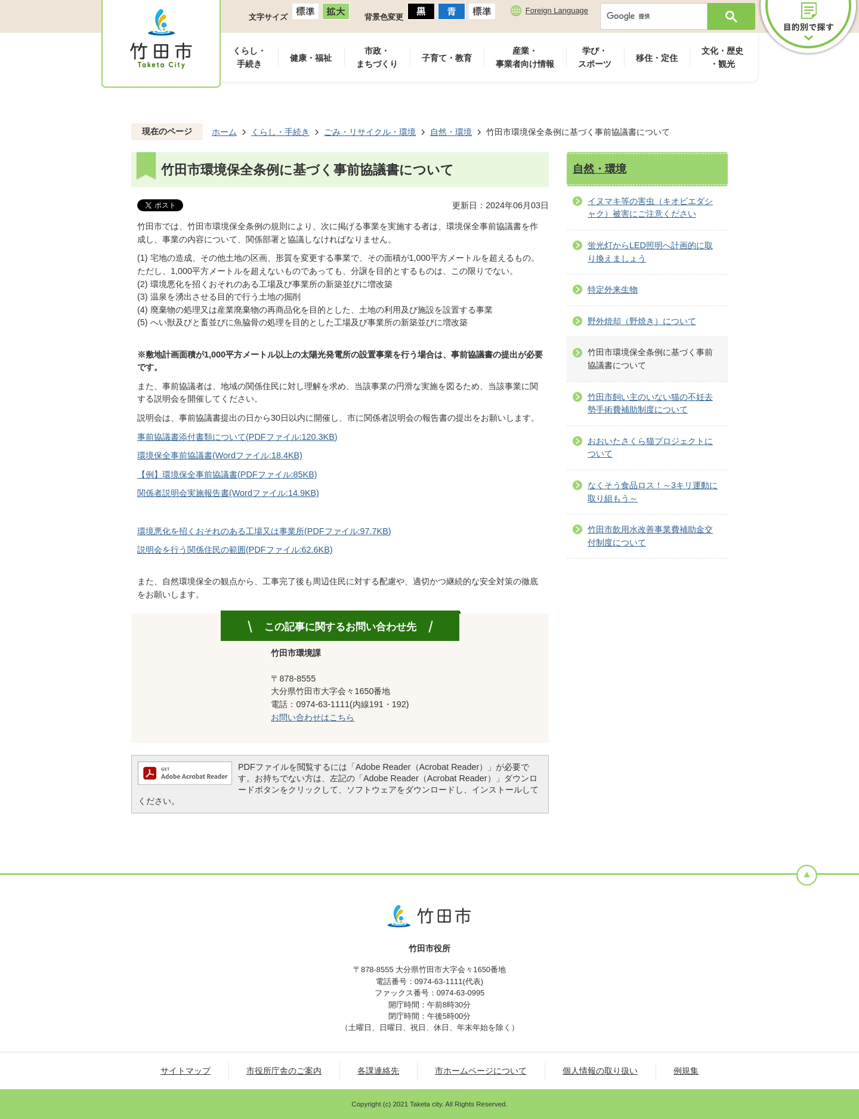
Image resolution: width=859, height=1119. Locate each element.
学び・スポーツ (594, 57)
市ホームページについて (481, 1070)
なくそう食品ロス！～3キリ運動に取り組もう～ (653, 491)
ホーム (224, 132)
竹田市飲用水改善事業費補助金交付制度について (650, 536)
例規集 (686, 1070)
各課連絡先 (378, 1070)
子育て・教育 (447, 58)
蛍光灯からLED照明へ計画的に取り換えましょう (650, 252)
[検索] (657, 16)
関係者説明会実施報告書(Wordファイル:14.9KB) (228, 493)
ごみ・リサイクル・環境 (370, 132)
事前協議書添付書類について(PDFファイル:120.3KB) (237, 437)
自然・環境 (451, 132)
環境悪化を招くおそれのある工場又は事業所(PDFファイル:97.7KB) (264, 531)
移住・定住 (657, 58)
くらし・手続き (249, 57)
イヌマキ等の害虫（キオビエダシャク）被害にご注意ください (650, 207)
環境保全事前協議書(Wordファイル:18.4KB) (219, 455)
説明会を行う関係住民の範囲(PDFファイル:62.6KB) (235, 549)
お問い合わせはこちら (312, 717)
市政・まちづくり (377, 57)
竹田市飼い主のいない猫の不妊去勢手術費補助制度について (650, 403)
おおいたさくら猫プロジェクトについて (650, 447)
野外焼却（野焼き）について (642, 321)
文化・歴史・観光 (722, 57)
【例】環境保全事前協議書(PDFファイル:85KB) (227, 474)
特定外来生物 (613, 289)
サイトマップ (185, 1070)
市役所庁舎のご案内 (284, 1070)
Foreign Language (557, 10)
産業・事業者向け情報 (525, 57)
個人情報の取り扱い (600, 1070)
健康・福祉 (311, 58)
